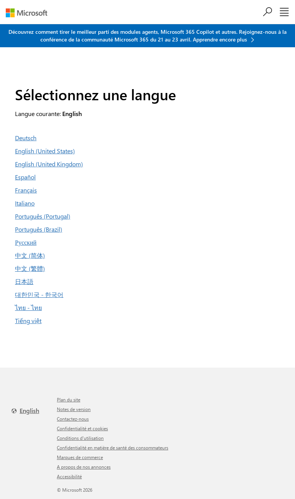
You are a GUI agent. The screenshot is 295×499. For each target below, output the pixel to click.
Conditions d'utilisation (80, 438)
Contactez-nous (73, 419)
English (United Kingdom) (49, 164)
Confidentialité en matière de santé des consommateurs (112, 447)
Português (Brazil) (38, 229)
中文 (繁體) (30, 268)
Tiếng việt (28, 321)
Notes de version (74, 409)
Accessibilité (69, 476)
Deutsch (25, 138)
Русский (25, 242)
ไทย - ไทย (28, 307)
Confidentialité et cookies (82, 428)
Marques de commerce (80, 457)
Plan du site (68, 399)
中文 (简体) (30, 255)
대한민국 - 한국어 (39, 294)
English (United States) (45, 151)
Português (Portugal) (42, 216)
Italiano (25, 203)
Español (25, 177)
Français (26, 190)
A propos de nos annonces (84, 467)
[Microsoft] (29, 13)
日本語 (24, 281)
